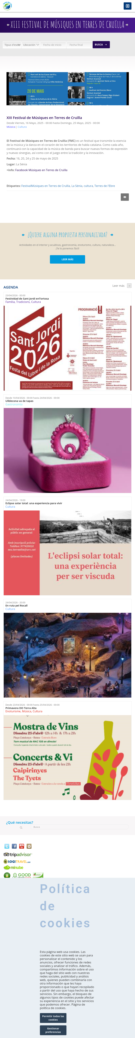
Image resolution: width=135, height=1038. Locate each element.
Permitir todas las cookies (53, 1017)
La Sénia (76, 186)
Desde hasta (32, 397)
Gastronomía (13, 404)
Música (26, 711)
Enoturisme (13, 711)
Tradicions (23, 302)
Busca (99, 44)
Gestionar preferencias (53, 1030)
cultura (88, 186)
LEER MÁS (67, 259)
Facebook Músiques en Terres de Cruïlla (41, 170)
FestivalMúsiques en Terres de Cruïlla (45, 186)
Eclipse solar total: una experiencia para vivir (33, 503)
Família (10, 302)
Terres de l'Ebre (104, 186)
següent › (129, 285)
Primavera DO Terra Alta (21, 708)
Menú (127, 6)
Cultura (36, 302)
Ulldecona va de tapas (19, 400)
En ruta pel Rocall (16, 605)
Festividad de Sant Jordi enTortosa (27, 298)
